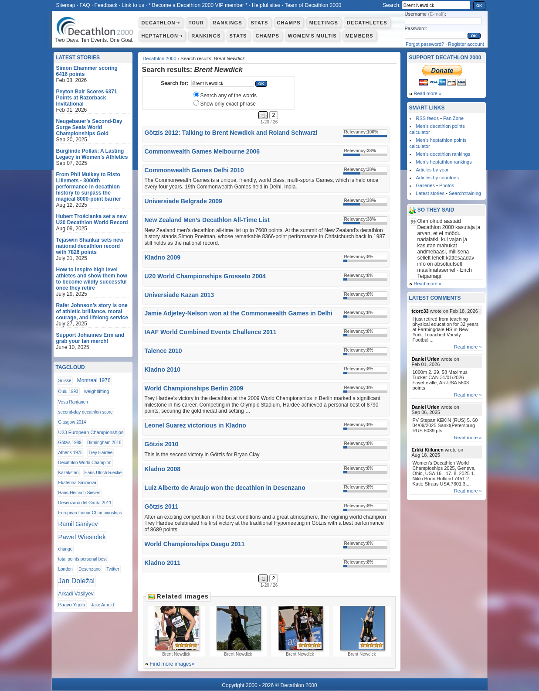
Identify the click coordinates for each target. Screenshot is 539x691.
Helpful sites (266, 5)
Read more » (428, 93)
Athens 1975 (70, 452)
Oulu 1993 (68, 391)
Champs (289, 22)
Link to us (133, 5)
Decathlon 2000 (159, 58)
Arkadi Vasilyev (76, 594)
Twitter (112, 569)
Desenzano (89, 569)
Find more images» (172, 664)
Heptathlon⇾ (162, 35)
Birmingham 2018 (104, 442)
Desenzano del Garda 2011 (85, 502)
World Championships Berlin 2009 (194, 388)
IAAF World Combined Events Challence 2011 (211, 331)
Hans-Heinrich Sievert (79, 492)
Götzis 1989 (69, 442)
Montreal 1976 (94, 380)
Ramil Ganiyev (78, 523)
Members (359, 35)
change (65, 549)
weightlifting (96, 391)
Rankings (227, 22)
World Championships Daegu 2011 (195, 543)
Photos (446, 185)
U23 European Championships (91, 432)
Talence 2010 (163, 350)
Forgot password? (425, 44)
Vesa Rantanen (73, 402)
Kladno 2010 (162, 369)
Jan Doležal (76, 581)
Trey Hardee (100, 452)
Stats (259, 22)
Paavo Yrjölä (71, 604)
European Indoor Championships (90, 512)
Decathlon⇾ (161, 22)
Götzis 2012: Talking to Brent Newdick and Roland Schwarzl (231, 132)
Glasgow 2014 (72, 422)
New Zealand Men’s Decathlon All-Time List (207, 219)
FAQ (85, 5)
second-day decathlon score (85, 412)
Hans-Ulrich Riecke (103, 472)
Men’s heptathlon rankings (444, 161)
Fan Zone (453, 118)
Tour (196, 22)
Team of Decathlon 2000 (313, 5)
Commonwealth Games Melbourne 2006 (202, 151)
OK (479, 5)
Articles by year (432, 169)
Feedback (106, 5)
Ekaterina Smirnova (77, 482)
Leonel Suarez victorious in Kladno (195, 425)
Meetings (323, 22)
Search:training (465, 193)
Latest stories (430, 193)
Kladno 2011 (162, 562)
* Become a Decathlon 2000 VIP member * (198, 5)
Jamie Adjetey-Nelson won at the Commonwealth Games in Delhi (238, 313)
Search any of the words (228, 95)
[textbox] (222, 83)
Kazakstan (68, 472)
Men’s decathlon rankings (443, 154)
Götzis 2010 (162, 444)
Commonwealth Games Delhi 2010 (194, 170)
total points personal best (82, 559)
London (65, 569)
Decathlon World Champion (85, 462)
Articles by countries (437, 177)
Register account (466, 44)
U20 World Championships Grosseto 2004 (205, 276)
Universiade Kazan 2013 (179, 294)
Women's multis (312, 35)
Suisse (64, 380)
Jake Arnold (102, 604)
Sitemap (65, 5)
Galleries (425, 185)
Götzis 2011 (162, 506)
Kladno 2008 (162, 468)
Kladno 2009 (162, 257)
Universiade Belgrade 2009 (183, 201)
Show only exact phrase (228, 104)
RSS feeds (427, 118)
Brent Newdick (176, 631)
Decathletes (367, 22)
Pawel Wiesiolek (82, 536)
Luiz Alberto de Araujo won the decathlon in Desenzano (225, 487)
